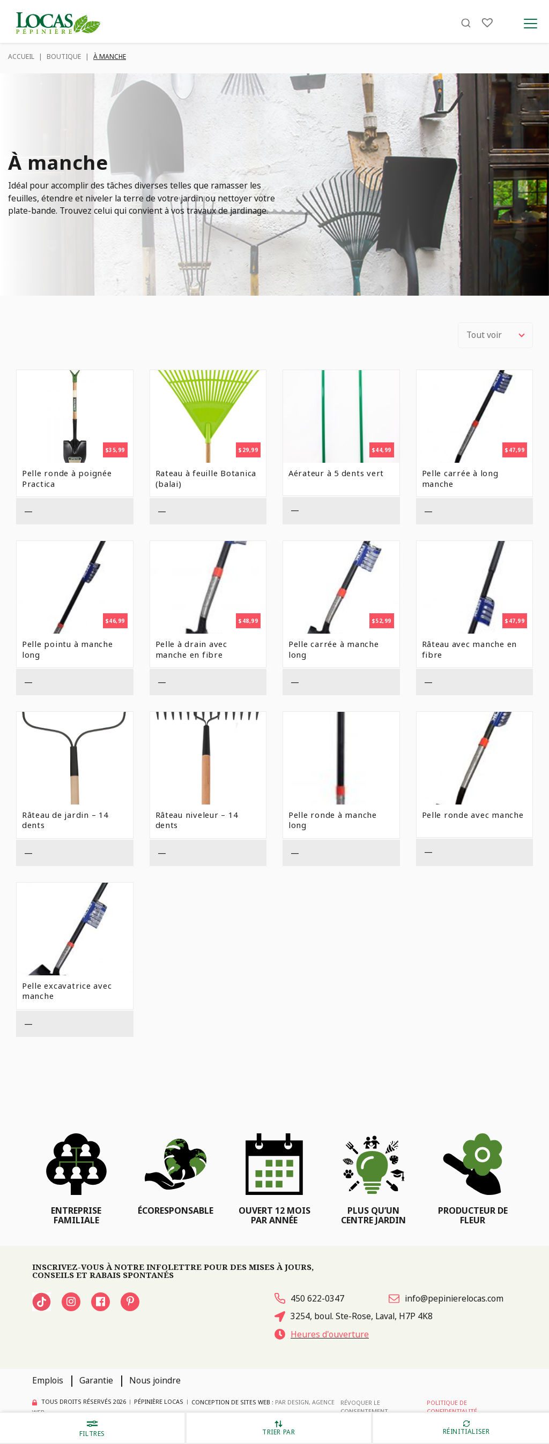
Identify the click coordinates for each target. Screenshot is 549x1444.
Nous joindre (155, 1380)
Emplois (47, 1380)
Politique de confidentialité (452, 1406)
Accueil (21, 56)
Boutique (64, 56)
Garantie (96, 1380)
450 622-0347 (309, 1298)
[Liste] (487, 22)
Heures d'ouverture (321, 1334)
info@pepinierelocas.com (446, 1298)
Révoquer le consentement (364, 1406)
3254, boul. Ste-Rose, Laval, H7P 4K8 (353, 1316)
